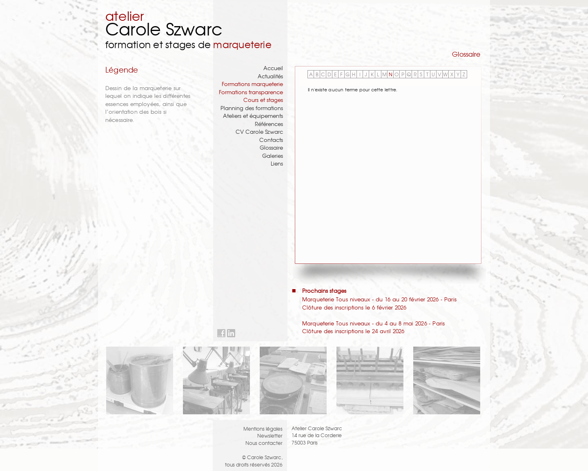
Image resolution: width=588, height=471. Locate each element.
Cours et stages (263, 100)
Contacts (271, 140)
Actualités (270, 76)
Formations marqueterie (252, 84)
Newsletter (270, 435)
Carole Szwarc (164, 28)
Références (269, 124)
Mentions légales (263, 428)
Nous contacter (264, 442)
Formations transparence (251, 92)
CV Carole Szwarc (259, 131)
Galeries (272, 155)
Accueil (273, 68)
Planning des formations (251, 108)
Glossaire (271, 147)
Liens (277, 163)
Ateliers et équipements (253, 115)
